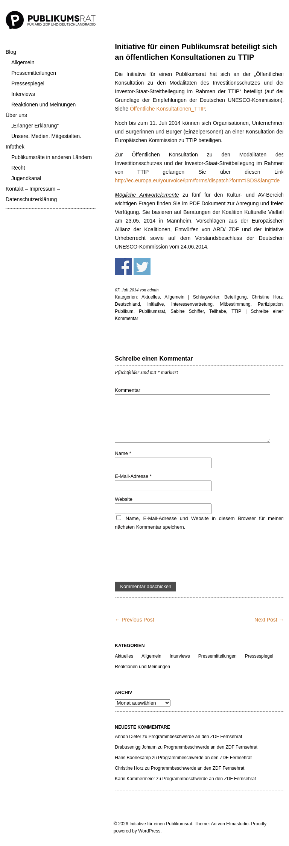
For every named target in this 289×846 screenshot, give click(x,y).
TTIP (236, 311)
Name (123, 453)
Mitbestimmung (235, 304)
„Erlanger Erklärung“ (35, 126)
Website (123, 499)
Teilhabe (217, 311)
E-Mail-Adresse (133, 476)
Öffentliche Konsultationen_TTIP (167, 109)
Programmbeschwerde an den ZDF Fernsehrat (195, 736)
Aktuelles (150, 297)
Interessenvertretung (192, 304)
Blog (11, 52)
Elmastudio (237, 823)
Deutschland (127, 304)
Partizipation (270, 304)
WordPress (149, 831)
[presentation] (172, 556)
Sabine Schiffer (187, 311)
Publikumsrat (152, 311)
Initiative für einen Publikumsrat (160, 823)
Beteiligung (235, 297)
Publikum (124, 311)
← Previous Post (134, 620)
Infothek (15, 147)
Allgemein (22, 62)
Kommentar (127, 390)
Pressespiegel (27, 83)
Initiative (155, 304)
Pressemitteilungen (33, 73)
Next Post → (269, 620)
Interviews (23, 94)
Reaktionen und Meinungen (43, 105)
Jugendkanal (26, 178)
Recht (18, 168)
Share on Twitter (142, 266)
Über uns (16, 115)
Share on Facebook (123, 266)
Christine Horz (267, 297)
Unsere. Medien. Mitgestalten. (46, 136)
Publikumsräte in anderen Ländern (51, 157)
